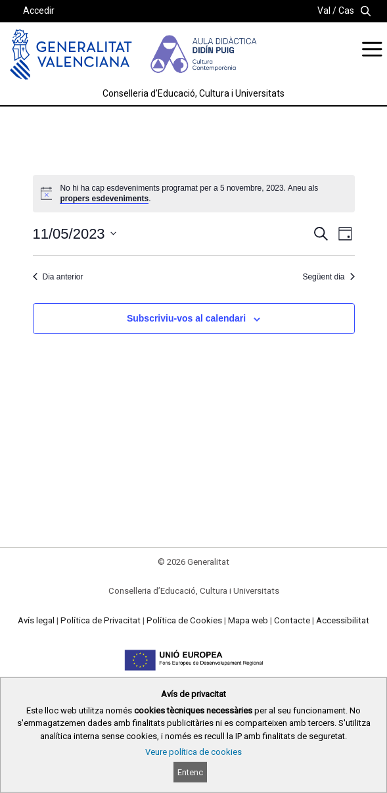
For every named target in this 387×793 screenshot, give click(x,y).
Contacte (292, 620)
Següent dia (328, 276)
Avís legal (36, 620)
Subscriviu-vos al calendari (186, 318)
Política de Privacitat (100, 620)
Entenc (190, 772)
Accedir (39, 10)
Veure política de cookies (193, 752)
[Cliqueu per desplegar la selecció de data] (74, 234)
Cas (346, 10)
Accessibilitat (342, 620)
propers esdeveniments (104, 198)
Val (323, 10)
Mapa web (248, 620)
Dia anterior (58, 276)
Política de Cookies (184, 620)
